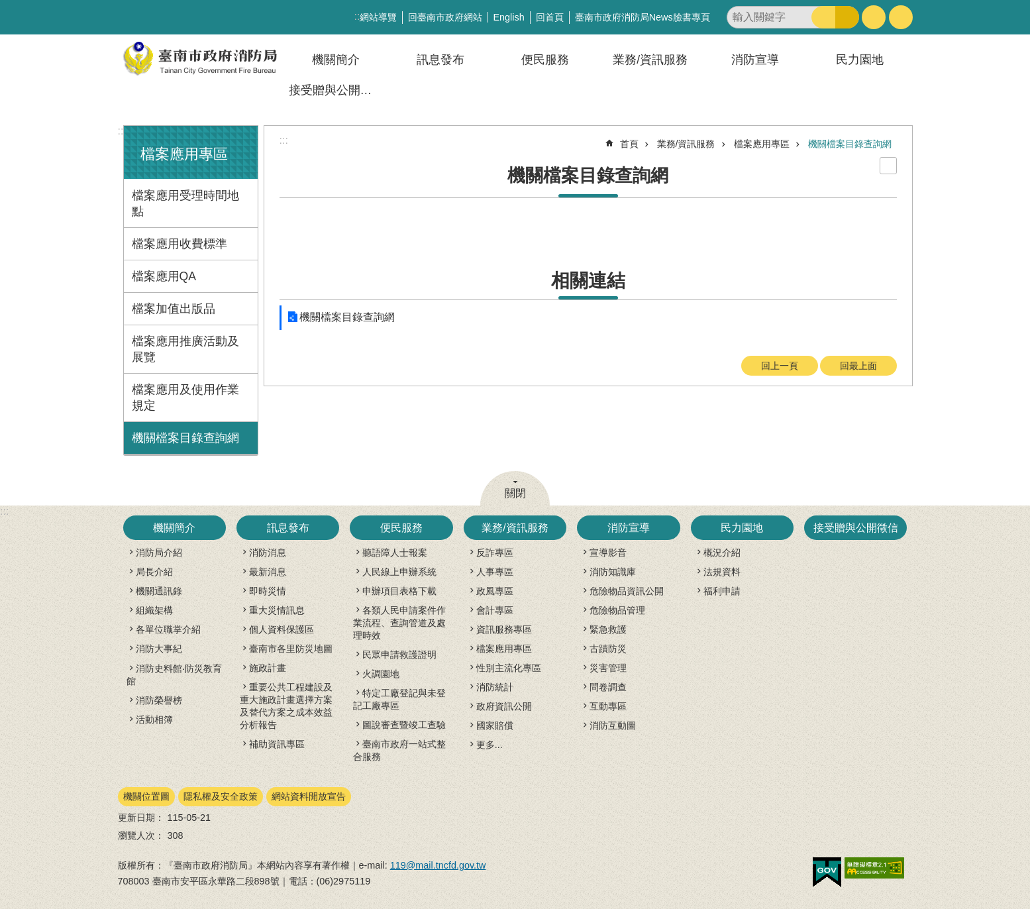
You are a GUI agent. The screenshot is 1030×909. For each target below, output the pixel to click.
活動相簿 (154, 719)
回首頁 (550, 17)
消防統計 (494, 687)
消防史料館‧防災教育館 (174, 674)
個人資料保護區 (281, 629)
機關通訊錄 (159, 591)
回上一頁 (779, 365)
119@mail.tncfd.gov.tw (438, 865)
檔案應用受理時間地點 (185, 203)
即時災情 (267, 591)
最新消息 (267, 571)
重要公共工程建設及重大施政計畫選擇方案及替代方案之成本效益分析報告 (286, 706)
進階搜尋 (847, 17)
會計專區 (494, 610)
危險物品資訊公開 (627, 591)
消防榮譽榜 (159, 700)
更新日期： (141, 817)
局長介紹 (154, 571)
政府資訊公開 (504, 706)
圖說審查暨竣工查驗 (404, 725)
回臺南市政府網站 (445, 17)
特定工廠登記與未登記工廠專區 (399, 699)
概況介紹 (722, 552)
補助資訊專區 (277, 744)
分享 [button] (901, 17)
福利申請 (722, 591)
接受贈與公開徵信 (336, 90)
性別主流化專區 (508, 668)
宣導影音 (608, 552)
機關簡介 (336, 59)
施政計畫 (267, 668)
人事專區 (494, 571)
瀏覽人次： (141, 835)
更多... (489, 744)
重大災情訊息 (277, 610)
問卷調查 (608, 687)
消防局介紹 (159, 552)
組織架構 (154, 610)
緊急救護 (608, 629)
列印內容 (888, 165)
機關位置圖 (146, 796)
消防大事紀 (159, 648)
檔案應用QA (164, 276)
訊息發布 (440, 59)
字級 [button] (874, 17)
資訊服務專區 (504, 629)
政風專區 (494, 591)
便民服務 (545, 59)
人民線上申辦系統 (399, 571)
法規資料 (722, 571)
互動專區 (608, 706)
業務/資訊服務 (650, 59)
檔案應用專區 (184, 154)
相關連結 (588, 280)
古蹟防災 (608, 648)
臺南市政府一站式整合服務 (399, 750)
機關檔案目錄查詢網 (185, 438)
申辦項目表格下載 (399, 591)
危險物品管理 (617, 610)
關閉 (515, 493)
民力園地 (860, 59)
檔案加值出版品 (173, 308)
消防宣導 (755, 59)
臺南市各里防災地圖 (291, 648)
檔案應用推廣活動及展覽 (185, 349)
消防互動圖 (613, 725)
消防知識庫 (613, 571)
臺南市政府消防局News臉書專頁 (642, 17)
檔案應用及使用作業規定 (185, 397)
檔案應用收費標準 (179, 243)
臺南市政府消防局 (200, 59)
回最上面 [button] (858, 365)
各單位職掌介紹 (168, 629)
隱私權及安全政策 (220, 796)
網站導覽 (378, 17)
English (509, 17)
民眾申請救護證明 (399, 654)
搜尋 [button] (823, 17)
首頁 (629, 143)
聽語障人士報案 (394, 552)
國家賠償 (494, 725)
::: (122, 130)
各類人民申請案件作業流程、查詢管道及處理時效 (399, 623)
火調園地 (380, 673)
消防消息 (267, 552)
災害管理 (608, 668)
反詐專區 (494, 552)
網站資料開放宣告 (309, 796)
